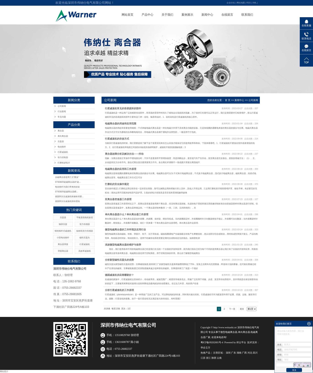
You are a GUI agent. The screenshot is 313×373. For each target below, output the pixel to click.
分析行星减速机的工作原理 (119, 290)
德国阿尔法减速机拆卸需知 (67, 201)
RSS (248, 3)
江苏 (203, 358)
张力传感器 (84, 224)
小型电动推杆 (63, 237)
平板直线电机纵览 (84, 217)
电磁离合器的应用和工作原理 (120, 169)
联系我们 (247, 14)
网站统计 (4, 371)
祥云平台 (241, 342)
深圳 (228, 352)
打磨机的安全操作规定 (117, 184)
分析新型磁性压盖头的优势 (119, 259)
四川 (255, 352)
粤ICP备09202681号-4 (212, 342)
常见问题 (62, 117)
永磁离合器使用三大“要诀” (67, 177)
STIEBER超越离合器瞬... (66, 191)
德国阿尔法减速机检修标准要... (69, 196)
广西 (244, 352)
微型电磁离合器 (228, 332)
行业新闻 (62, 111)
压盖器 (61, 141)
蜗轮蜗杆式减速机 (63, 231)
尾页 (242, 309)
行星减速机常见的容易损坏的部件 (123, 108)
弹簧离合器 (63, 251)
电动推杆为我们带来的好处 (67, 187)
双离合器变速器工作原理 (118, 199)
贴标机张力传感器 (84, 231)
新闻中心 (207, 14)
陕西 (213, 358)
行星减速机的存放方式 (117, 138)
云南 (219, 358)
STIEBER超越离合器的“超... (68, 182)
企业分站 (231, 3)
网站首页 (127, 14)
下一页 (232, 309)
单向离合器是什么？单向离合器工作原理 (126, 214)
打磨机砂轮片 (64, 163)
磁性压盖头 (84, 237)
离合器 (61, 131)
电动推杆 (62, 147)
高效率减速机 (84, 251)
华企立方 (205, 347)
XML (254, 3)
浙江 (208, 358)
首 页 (227, 100)
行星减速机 (63, 152)
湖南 (239, 352)
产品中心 (147, 14)
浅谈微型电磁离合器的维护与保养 (123, 244)
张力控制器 (63, 157)
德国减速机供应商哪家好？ (119, 275)
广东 (233, 352)
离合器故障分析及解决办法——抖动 (124, 153)
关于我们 (167, 14)
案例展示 (187, 14)
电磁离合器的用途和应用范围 (120, 123)
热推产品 (205, 352)
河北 (249, 352)
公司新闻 (62, 106)
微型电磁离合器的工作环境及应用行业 (125, 229)
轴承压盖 (63, 224)
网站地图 (241, 3)
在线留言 (227, 14)
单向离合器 (63, 136)
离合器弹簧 (63, 244)
